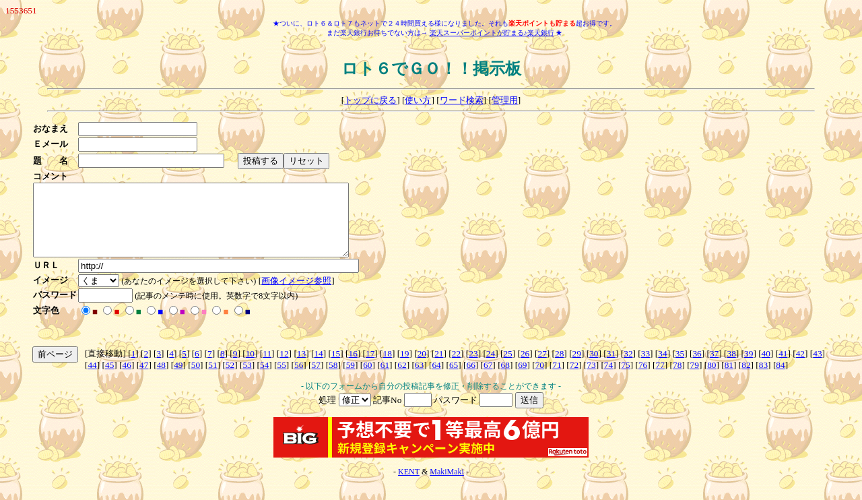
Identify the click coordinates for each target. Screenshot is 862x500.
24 (490, 368)
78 (677, 379)
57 (316, 379)
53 (246, 379)
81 (729, 379)
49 (178, 379)
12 (283, 368)
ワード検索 (462, 100)
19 (404, 368)
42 (800, 368)
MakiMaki (447, 486)
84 (780, 379)
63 (419, 379)
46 (127, 379)
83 (763, 379)
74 (608, 379)
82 (745, 379)
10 (250, 368)
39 (748, 368)
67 (488, 379)
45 (109, 379)
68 (505, 379)
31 (611, 368)
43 (817, 368)
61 (384, 379)
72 (574, 379)
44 (92, 379)
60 (367, 379)
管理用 (505, 100)
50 (195, 379)
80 (711, 379)
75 (625, 379)
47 (143, 379)
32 (628, 368)
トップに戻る (370, 100)
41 (782, 368)
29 (576, 368)
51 (212, 379)
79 (694, 379)
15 (335, 368)
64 (436, 379)
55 (281, 379)
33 (645, 368)
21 (438, 368)
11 (267, 368)
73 (591, 379)
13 (301, 368)
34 (662, 368)
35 (679, 368)
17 (370, 368)
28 (559, 368)
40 (766, 368)
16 (352, 368)
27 (541, 368)
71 (556, 379)
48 (161, 379)
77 (660, 379)
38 (731, 368)
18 (387, 368)
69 (522, 379)
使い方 (418, 100)
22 (456, 368)
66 (470, 379)
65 (453, 379)
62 (401, 379)
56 (298, 379)
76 (642, 379)
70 (539, 379)
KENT (409, 486)
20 (422, 368)
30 (593, 368)
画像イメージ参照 (300, 295)
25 (507, 368)
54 (264, 379)
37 (714, 368)
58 (333, 379)
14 (318, 368)
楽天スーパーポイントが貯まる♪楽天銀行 (492, 32)
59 (350, 379)
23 (473, 368)
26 (525, 368)
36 (696, 368)
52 (230, 379)
